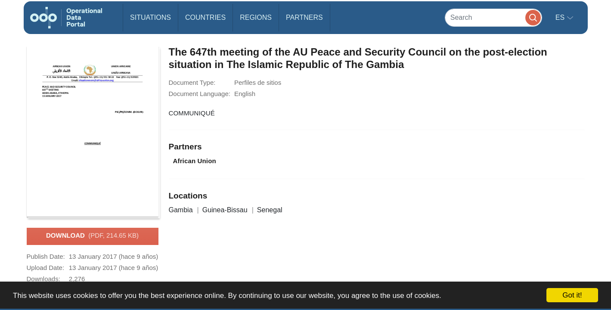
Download (92, 236)
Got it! (572, 295)
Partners (304, 17)
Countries (205, 17)
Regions (256, 17)
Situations (150, 17)
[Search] (493, 17)
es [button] (561, 17)
